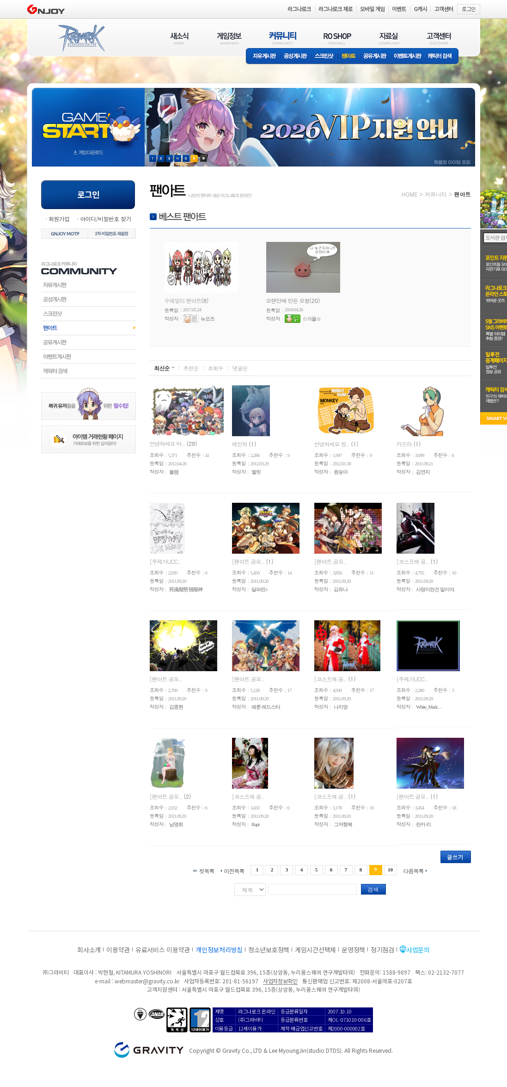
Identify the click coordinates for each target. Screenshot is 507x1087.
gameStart (88, 118)
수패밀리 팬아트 (183, 300)
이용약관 (118, 949)
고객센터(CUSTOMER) (438, 38)
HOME (410, 194)
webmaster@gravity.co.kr (147, 981)
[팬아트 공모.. (248, 561)
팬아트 (349, 56)
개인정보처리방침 (219, 949)
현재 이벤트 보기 (203, 158)
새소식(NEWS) (179, 38)
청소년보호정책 (268, 949)
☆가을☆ (311, 318)
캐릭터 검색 (442, 56)
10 (390, 869)
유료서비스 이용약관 (162, 949)
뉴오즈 (207, 318)
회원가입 (59, 218)
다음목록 (413, 870)
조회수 (215, 368)
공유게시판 (375, 56)
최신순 (162, 368)
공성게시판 (296, 56)
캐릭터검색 (88, 371)
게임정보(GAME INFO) (229, 38)
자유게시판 (263, 56)
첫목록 (206, 870)
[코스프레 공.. (413, 561)
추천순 (191, 368)
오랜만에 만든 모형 (288, 300)
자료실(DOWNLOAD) (388, 38)
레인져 (239, 443)
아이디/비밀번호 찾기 (105, 218)
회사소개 (89, 949)
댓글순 (240, 368)
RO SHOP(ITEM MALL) (337, 38)
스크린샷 (325, 56)
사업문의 (418, 949)
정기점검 (382, 949)
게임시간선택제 (315, 949)
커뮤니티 (436, 194)
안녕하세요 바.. (167, 443)
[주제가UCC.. (165, 561)
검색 (373, 889)
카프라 (404, 443)
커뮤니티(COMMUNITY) (283, 38)
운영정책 (353, 949)
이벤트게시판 (408, 56)
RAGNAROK (81, 38)
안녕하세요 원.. (331, 443)
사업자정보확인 (280, 981)
